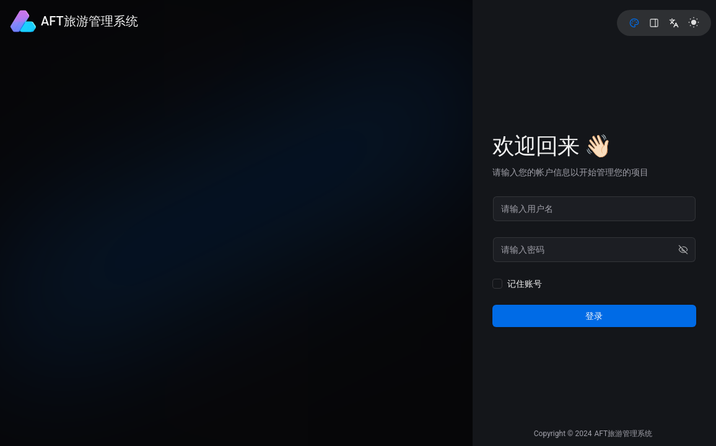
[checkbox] (498, 284)
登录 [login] (595, 316)
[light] (694, 22)
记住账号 (525, 284)
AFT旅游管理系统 (623, 433)
